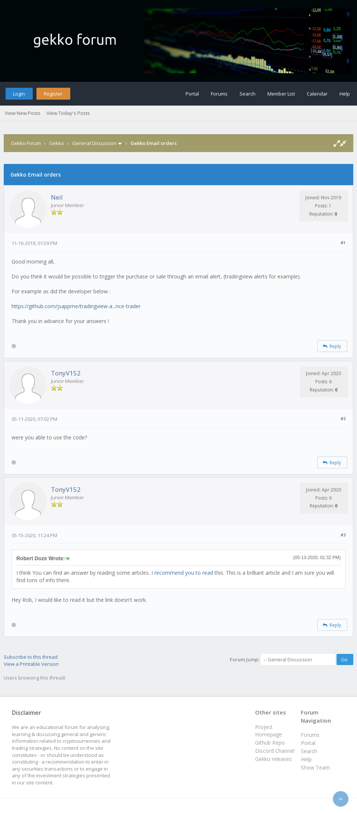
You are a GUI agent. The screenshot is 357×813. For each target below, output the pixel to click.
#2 (343, 418)
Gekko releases (273, 758)
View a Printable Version (31, 664)
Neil (57, 197)
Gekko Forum (26, 143)
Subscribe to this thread (31, 657)
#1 (343, 242)
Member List (281, 93)
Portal (192, 93)
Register (53, 93)
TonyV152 (66, 373)
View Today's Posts (68, 113)
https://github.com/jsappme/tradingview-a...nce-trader (76, 306)
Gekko (56, 143)
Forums (219, 93)
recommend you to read (183, 572)
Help (345, 93)
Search (247, 93)
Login (19, 93)
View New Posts (23, 113)
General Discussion (94, 143)
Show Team (315, 767)
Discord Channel (275, 750)
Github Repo (270, 742)
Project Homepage (268, 730)
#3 (343, 535)
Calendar (317, 93)
